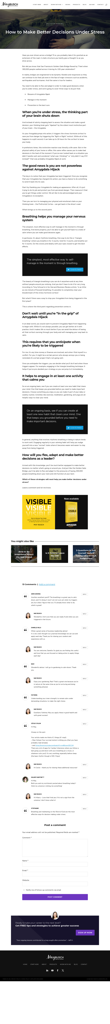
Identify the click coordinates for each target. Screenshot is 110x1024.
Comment (27, 837)
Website (25, 880)
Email (25, 870)
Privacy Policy (16, 979)
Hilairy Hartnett (37, 777)
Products (76, 4)
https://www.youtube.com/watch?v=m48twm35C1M (54, 745)
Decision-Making (55, 24)
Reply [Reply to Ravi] (84, 664)
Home (25, 964)
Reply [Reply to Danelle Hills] (84, 628)
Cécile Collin (36, 723)
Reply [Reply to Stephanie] (84, 808)
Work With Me (56, 4)
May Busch (38, 613)
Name (25, 861)
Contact (100, 4)
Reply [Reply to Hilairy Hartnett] (84, 777)
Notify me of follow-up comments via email (42, 890)
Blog (84, 4)
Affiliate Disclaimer (37, 979)
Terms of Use (6, 979)
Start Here (37, 4)
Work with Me (65, 964)
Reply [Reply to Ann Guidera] (84, 594)
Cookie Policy (25, 979)
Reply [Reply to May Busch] (84, 614)
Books (68, 4)
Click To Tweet (76, 269)
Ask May (92, 4)
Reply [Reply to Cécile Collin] (84, 724)
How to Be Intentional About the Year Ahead (24, 554)
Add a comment (47, 584)
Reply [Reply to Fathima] (84, 695)
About (46, 4)
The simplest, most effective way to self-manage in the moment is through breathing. (52, 261)
